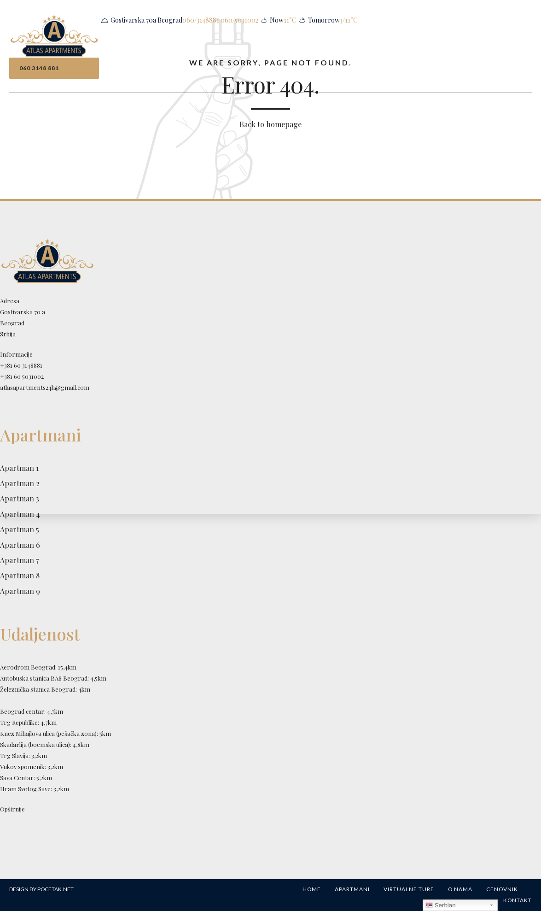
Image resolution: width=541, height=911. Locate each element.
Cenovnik (502, 889)
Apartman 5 (19, 529)
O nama (460, 889)
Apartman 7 (19, 560)
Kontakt (517, 900)
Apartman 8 (20, 575)
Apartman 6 (20, 545)
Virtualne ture (409, 889)
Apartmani (352, 889)
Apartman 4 (20, 514)
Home (311, 889)
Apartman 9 (20, 591)
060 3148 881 (39, 68)
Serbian (440, 905)
